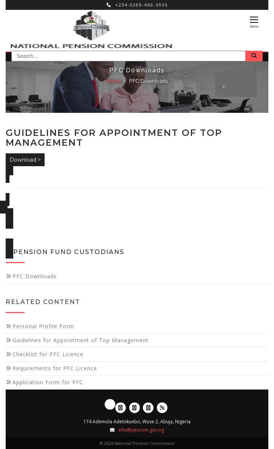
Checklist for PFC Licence (48, 354)
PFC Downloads (148, 80)
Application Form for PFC (47, 382)
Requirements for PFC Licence (54, 368)
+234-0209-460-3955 (137, 5)
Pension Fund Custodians (68, 252)
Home (113, 80)
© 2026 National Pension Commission (137, 443)
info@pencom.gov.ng (141, 430)
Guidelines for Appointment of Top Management (80, 340)
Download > (25, 159)
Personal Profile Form (43, 326)
